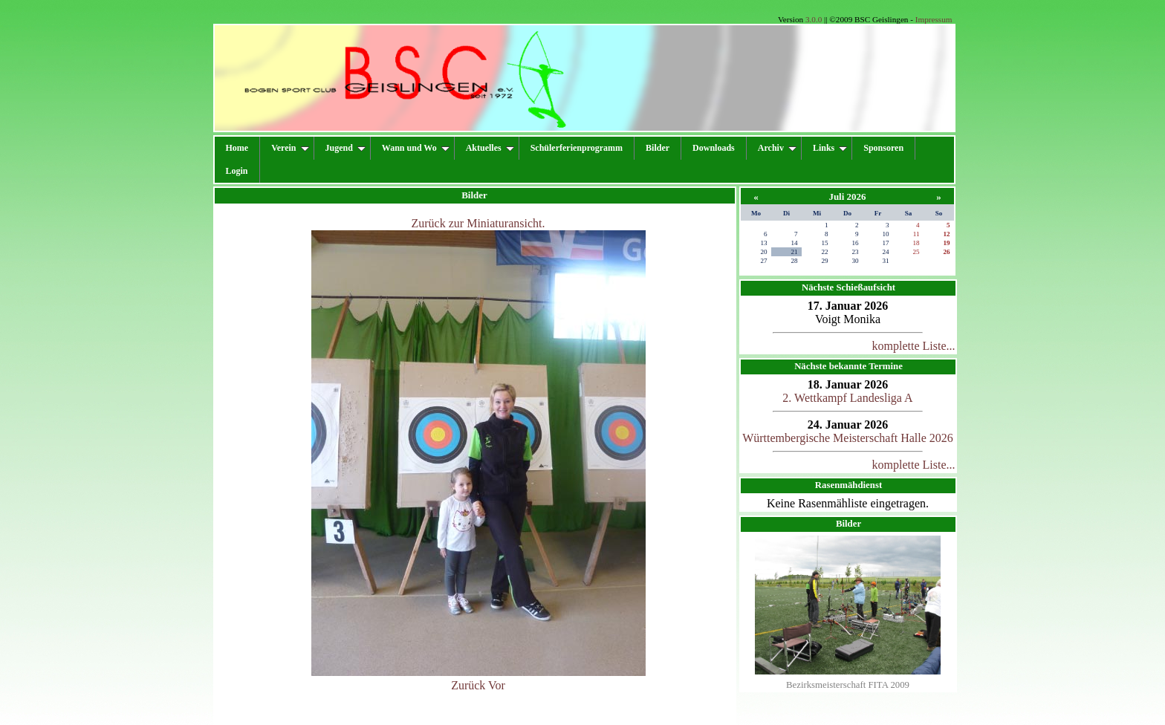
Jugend (345, 148)
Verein (289, 148)
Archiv (777, 148)
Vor (496, 685)
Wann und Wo (416, 148)
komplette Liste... (913, 345)
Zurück (468, 685)
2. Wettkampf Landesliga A (847, 397)
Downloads (713, 148)
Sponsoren (883, 148)
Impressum (934, 19)
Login (237, 171)
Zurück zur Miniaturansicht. (478, 223)
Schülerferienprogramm (576, 148)
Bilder (657, 148)
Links (830, 148)
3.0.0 (813, 19)
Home (237, 148)
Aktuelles (490, 148)
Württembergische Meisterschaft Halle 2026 (847, 438)
